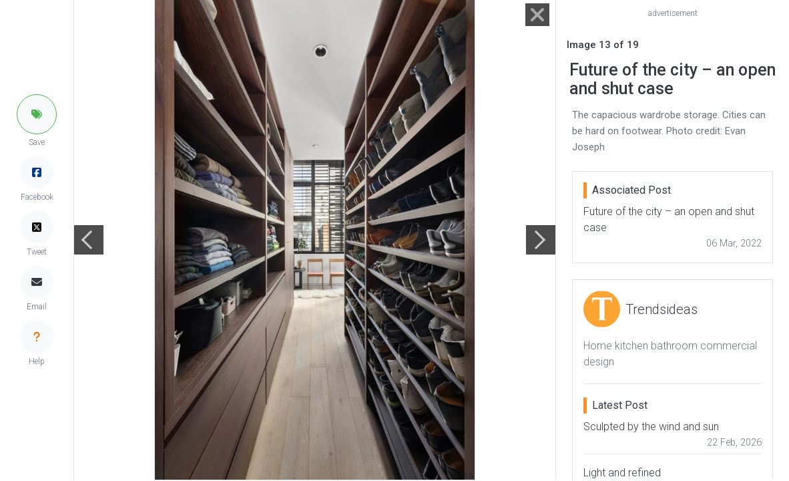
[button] (37, 114)
